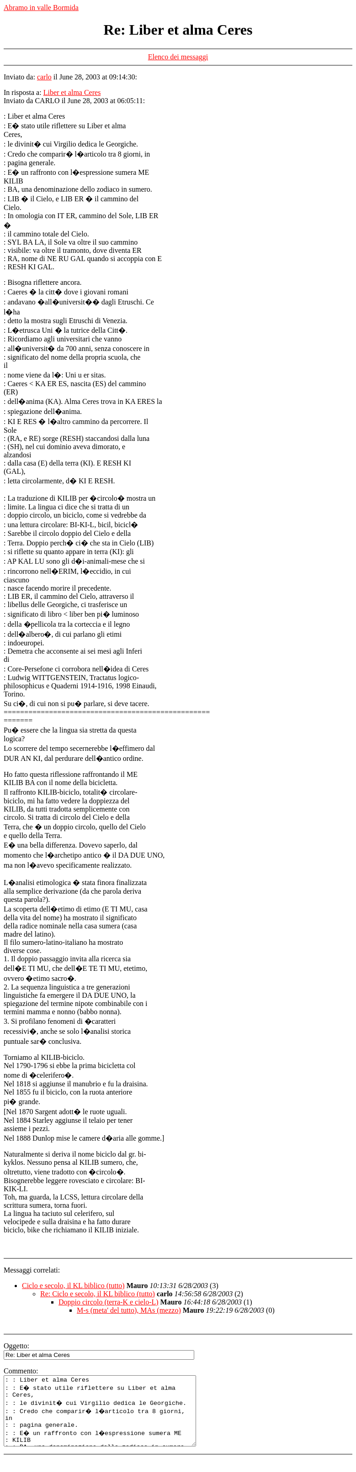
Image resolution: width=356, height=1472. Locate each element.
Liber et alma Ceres (72, 92)
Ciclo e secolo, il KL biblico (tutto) (73, 1285)
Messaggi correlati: (32, 1270)
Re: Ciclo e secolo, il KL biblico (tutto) (97, 1294)
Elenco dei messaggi (178, 57)
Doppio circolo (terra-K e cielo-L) (108, 1302)
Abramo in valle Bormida (41, 7)
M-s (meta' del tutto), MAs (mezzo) (129, 1310)
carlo (44, 77)
